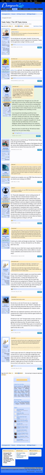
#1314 (39, 149)
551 (8, 308)
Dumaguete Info (7, 8)
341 (8, 180)
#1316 (39, 223)
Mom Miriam (5, 37)
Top (40, 469)
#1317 (39, 256)
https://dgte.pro (39, 467)
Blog (31, 0)
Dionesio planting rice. (18, 386)
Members (32, 8)
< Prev (9, 26)
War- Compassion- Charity (22, 436)
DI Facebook (33, 453)
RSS (41, 469)
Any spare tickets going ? (22, 430)
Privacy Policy (39, 471)
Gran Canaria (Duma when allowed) (6, 282)
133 (20, 26)
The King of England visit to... (23, 433)
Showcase (25, 8)
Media (20, 8)
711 (8, 153)
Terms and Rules (31, 471)
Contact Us (21, 469)
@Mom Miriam (15, 32)
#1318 (39, 291)
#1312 (39, 80)
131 (17, 26)
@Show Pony (14, 70)
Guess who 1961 (20, 413)
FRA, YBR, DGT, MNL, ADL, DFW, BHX (6, 50)
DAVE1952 (5, 148)
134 (22, 26)
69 (8, 273)
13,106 (9, 107)
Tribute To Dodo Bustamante (20, 393)
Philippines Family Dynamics (20, 389)
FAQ (37, 8)
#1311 (39, 47)
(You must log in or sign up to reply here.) (33, 373)
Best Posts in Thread (38, 26)
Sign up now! (22, 379)
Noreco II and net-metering (22, 420)
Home (3, 0)
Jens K (5, 305)
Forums (15, 9)
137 (25, 26)
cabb (5, 172)
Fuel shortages (20, 439)
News (27, 0)
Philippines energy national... (22, 426)
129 (8, 274)
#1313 (38, 135)
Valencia (9, 111)
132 (18, 26)
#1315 (39, 181)
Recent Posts (10, 10)
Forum (35, 0)
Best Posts (4, 10)
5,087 (8, 74)
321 (8, 154)
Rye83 (22, 24)
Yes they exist (20, 423)
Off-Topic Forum (12, 24)
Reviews (8, 0)
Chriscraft (5, 269)
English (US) (15, 469)
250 (8, 310)
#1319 (39, 332)
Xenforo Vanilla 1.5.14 (6, 469)
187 (8, 41)
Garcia (18, 410)
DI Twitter (33, 454)
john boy (18, 434)
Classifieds (14, 0)
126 (8, 42)
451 (8, 75)
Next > (27, 26)
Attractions (21, 0)
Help (26, 469)
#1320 (39, 368)
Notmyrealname (5, 67)
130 (15, 26)
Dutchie (18, 421)
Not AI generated (20, 409)
